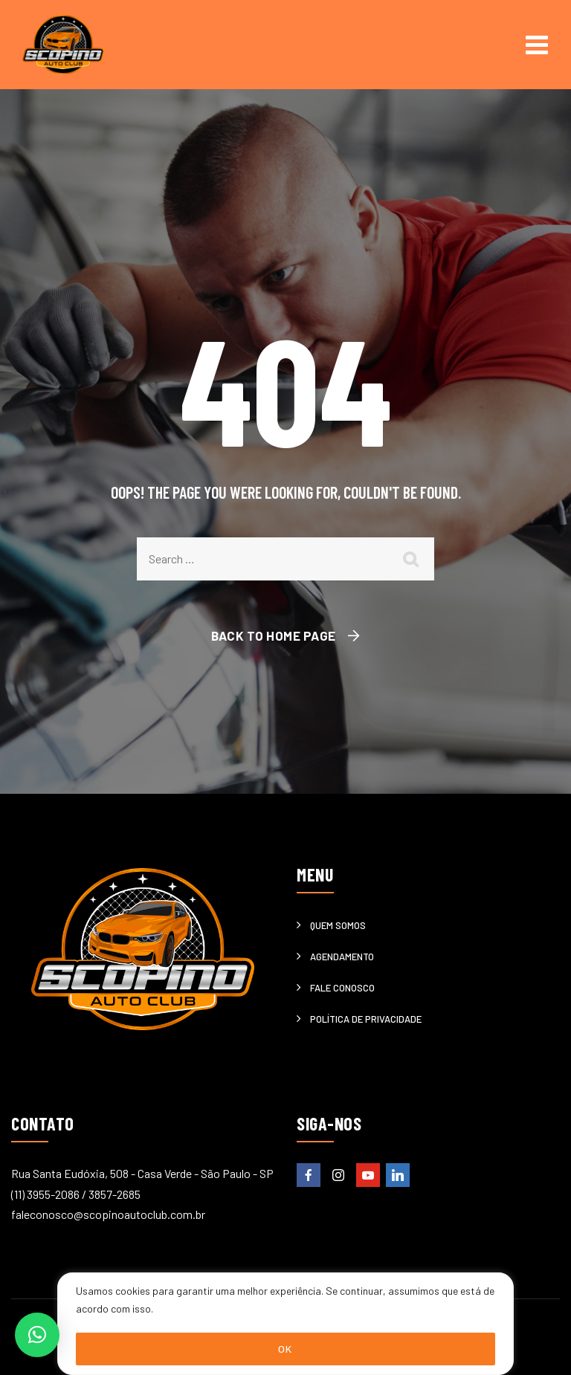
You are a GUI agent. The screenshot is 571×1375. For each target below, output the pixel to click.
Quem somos (338, 925)
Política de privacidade (366, 1019)
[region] (285, 1323)
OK (285, 1348)
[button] (37, 1335)
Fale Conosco (342, 988)
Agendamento (342, 956)
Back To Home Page (273, 635)
